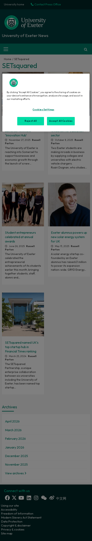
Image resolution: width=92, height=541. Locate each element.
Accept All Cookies (61, 121)
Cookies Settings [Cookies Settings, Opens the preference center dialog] (43, 109)
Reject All (31, 121)
